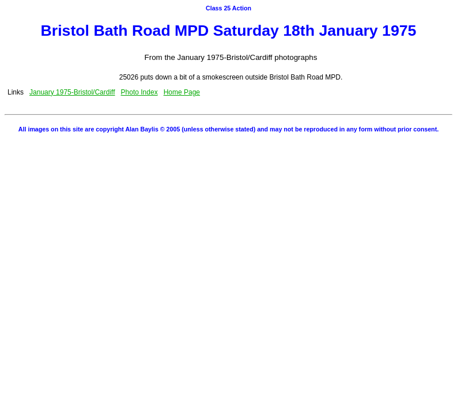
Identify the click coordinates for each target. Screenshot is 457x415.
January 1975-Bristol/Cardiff (72, 92)
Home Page (182, 92)
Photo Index (139, 92)
